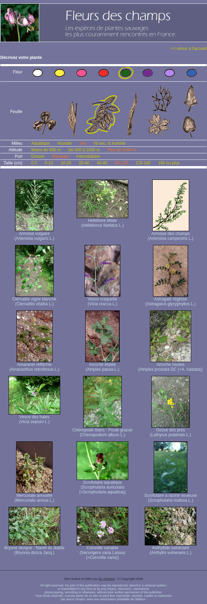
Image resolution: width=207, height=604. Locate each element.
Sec (82, 143)
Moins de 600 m (46, 149)
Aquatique (40, 143)
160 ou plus (168, 163)
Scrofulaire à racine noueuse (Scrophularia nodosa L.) (170, 496)
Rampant (60, 156)
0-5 (34, 163)
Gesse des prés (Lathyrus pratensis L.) (170, 430)
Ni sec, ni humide (110, 143)
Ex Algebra (107, 579)
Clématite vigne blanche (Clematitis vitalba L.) (34, 299)
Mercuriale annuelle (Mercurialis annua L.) (34, 496)
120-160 (143, 163)
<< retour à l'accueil (189, 48)
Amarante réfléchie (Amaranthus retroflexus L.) (34, 365)
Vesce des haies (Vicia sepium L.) (34, 417)
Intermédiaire (88, 156)
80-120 (121, 163)
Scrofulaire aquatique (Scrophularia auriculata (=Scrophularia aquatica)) (102, 485)
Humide (64, 143)
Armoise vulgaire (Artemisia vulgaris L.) (34, 234)
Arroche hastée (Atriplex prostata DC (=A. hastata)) (170, 365)
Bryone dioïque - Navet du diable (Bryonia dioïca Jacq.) (34, 548)
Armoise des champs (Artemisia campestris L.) (171, 234)
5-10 (49, 163)
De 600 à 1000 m (84, 149)
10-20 (66, 163)
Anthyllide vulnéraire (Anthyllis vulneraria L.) (170, 548)
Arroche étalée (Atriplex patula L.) (102, 365)
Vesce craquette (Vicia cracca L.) (102, 299)
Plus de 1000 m (121, 149)
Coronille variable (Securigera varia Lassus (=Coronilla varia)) (102, 551)
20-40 (84, 163)
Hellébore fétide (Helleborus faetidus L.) (102, 221)
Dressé (37, 156)
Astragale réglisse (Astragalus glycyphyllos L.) (170, 299)
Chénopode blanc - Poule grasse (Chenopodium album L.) (103, 430)
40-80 (102, 163)
